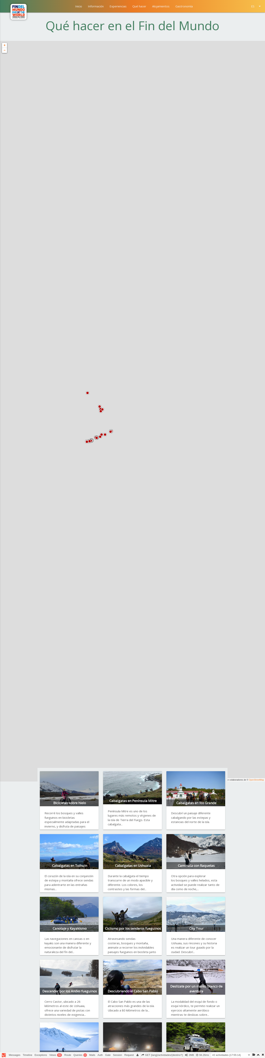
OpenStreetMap (256, 780)
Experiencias (118, 6)
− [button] (5, 50)
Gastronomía (184, 6)
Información (96, 6)
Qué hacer (139, 6)
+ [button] (5, 45)
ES (256, 6)
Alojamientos (161, 6)
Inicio (78, 6)
